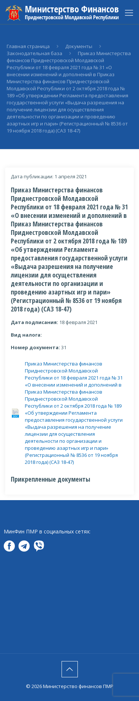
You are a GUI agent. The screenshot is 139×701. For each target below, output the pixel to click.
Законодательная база (34, 53)
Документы (78, 46)
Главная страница (28, 46)
